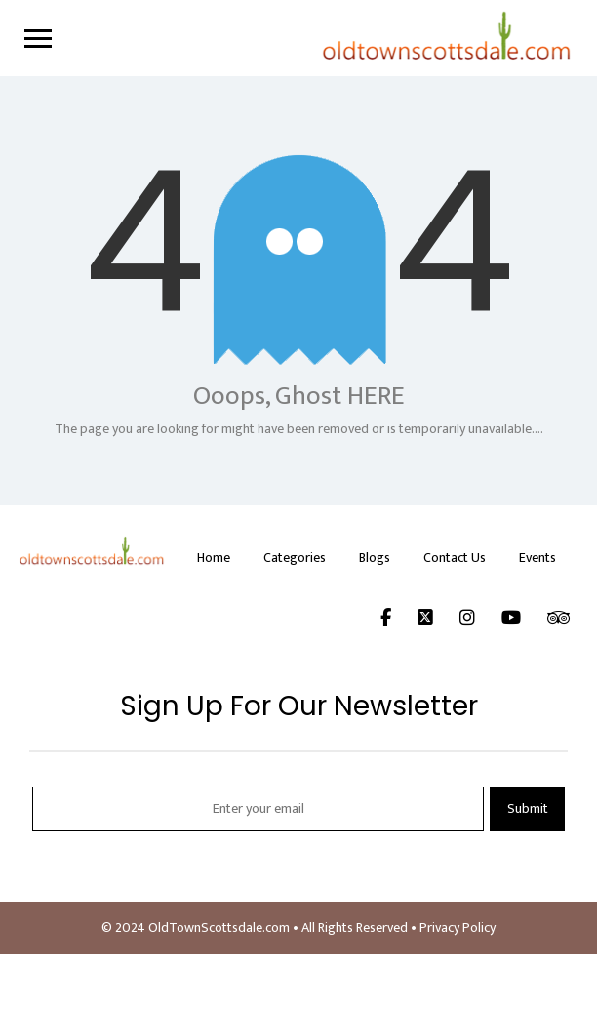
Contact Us (454, 557)
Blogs (374, 557)
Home (213, 557)
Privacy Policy (457, 927)
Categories (294, 557)
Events (537, 557)
